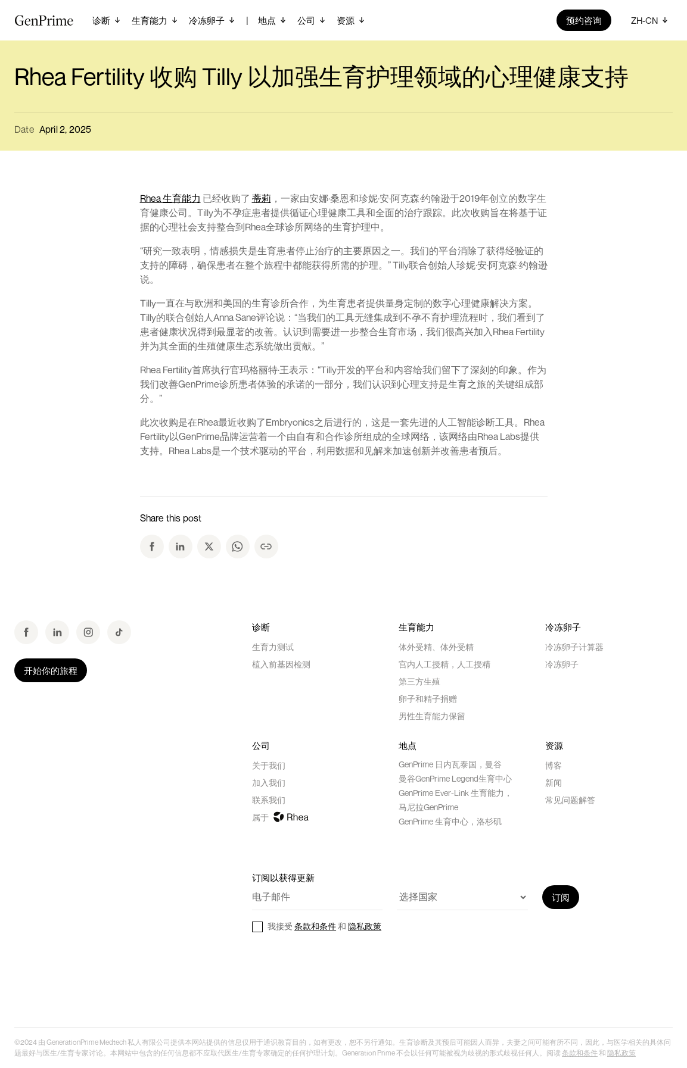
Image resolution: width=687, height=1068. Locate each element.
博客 (553, 765)
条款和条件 (315, 926)
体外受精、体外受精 (436, 647)
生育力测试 (273, 647)
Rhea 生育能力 (170, 198)
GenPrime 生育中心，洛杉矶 (450, 821)
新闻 (553, 782)
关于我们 (268, 765)
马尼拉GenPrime (428, 807)
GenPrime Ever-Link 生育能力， (455, 793)
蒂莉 (261, 198)
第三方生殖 (419, 681)
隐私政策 (364, 926)
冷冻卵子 (562, 664)
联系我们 (268, 800)
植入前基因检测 (281, 664)
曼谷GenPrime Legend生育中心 (455, 778)
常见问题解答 (570, 800)
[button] (107, 20)
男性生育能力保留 (432, 716)
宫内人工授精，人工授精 (444, 664)
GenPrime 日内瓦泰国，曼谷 (450, 764)
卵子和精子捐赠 (428, 699)
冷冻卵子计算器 (574, 647)
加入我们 (268, 782)
